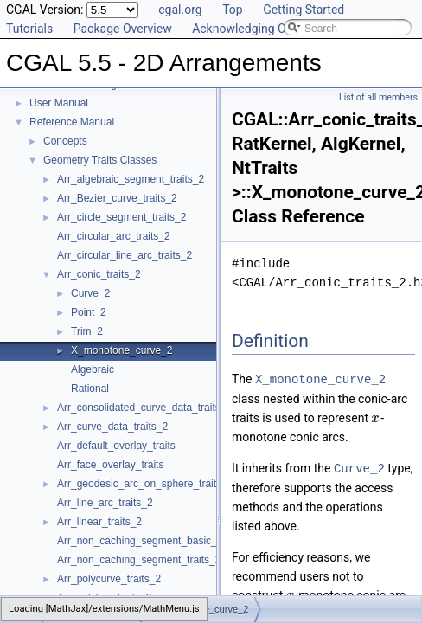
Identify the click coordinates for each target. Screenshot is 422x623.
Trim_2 (87, 331)
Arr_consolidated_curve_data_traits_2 (144, 407)
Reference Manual (71, 122)
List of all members (378, 97)
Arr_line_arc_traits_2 (105, 503)
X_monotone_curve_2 (121, 350)
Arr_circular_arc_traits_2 (113, 236)
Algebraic (92, 369)
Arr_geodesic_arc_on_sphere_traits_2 (145, 484)
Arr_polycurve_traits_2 (109, 579)
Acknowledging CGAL (250, 28)
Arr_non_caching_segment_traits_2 (139, 560)
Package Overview (123, 28)
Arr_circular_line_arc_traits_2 (124, 255)
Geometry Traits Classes (100, 160)
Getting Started (303, 9)
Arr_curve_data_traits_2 (112, 427)
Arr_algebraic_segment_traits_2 (130, 179)
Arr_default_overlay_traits (116, 446)
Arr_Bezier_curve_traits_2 (117, 198)
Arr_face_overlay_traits (110, 465)
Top (232, 9)
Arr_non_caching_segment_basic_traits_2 (154, 541)
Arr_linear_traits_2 (99, 522)
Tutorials (29, 28)
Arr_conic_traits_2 (99, 274)
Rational (90, 388)
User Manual (58, 103)
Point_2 (88, 312)
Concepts (65, 141)
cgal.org (179, 9)
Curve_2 (90, 293)
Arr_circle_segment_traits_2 (121, 217)
